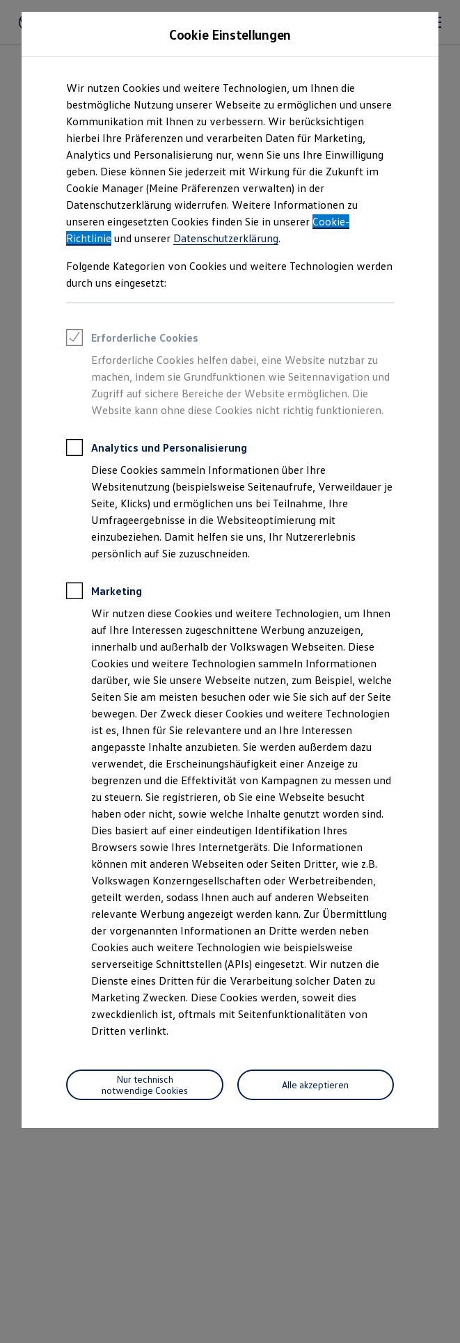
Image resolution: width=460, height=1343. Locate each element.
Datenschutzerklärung (225, 238)
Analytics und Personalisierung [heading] (156, 449)
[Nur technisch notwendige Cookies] (144, 1085)
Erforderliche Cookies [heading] (132, 339)
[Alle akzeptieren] (316, 1085)
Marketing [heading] (104, 592)
